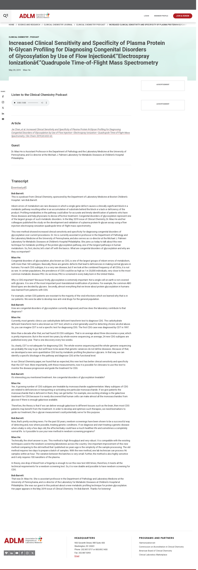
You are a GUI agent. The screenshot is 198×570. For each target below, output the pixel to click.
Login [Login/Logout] (146, 16)
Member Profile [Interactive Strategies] (161, 16)
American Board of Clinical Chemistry (155, 551)
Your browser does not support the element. (30, 102)
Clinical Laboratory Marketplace (153, 555)
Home (11, 25)
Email (76, 556)
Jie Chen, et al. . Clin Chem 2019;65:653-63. (70, 132)
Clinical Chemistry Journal (58, 25)
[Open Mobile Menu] (5, 16)
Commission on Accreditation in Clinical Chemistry (161, 547)
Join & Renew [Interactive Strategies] (182, 16)
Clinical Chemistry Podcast (90, 25)
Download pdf (19, 187)
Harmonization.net (147, 543)
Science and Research (29, 25)
